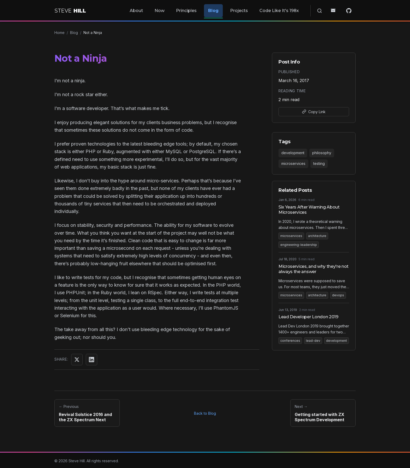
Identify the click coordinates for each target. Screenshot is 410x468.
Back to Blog (205, 411)
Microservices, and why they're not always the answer (313, 267)
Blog (227, 9)
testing (319, 161)
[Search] (328, 9)
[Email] (339, 9)
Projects (250, 9)
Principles (202, 9)
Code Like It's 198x (288, 9)
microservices (293, 161)
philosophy (321, 150)
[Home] (70, 9)
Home (59, 30)
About (156, 9)
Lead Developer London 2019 (308, 314)
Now (177, 9)
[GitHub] (351, 9)
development (292, 150)
